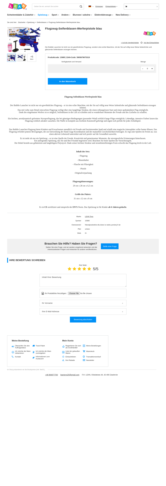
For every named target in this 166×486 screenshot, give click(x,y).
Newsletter (90, 360)
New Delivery (122, 15)
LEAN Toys (89, 216)
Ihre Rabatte (70, 360)
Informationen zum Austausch (43, 358)
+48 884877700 (51, 375)
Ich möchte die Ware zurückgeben (43, 352)
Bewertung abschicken (83, 319)
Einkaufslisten (111, 6)
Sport (54, 15)
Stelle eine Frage (110, 246)
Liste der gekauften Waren (72, 352)
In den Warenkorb (67, 81)
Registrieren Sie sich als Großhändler (73, 347)
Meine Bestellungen (93, 346)
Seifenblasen (42, 22)
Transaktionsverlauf (93, 357)
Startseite (21, 22)
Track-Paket (40, 346)
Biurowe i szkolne (81, 15)
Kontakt (18, 357)
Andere (64, 15)
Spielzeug (42, 15)
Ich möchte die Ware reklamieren (22, 352)
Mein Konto (68, 341)
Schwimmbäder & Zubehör (20, 15)
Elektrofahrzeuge (103, 15)
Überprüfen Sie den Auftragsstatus (22, 347)
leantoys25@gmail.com (69, 375)
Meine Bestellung (20, 341)
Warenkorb (90, 351)
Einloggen (99, 6)
